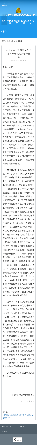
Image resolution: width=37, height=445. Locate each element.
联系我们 (3, 32)
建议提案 (19, 41)
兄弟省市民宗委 (6, 426)
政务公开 (17, 22)
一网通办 (10, 22)
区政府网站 (23, 426)
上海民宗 (30, 22)
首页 (3, 21)
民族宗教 (4, 431)
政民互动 (24, 22)
